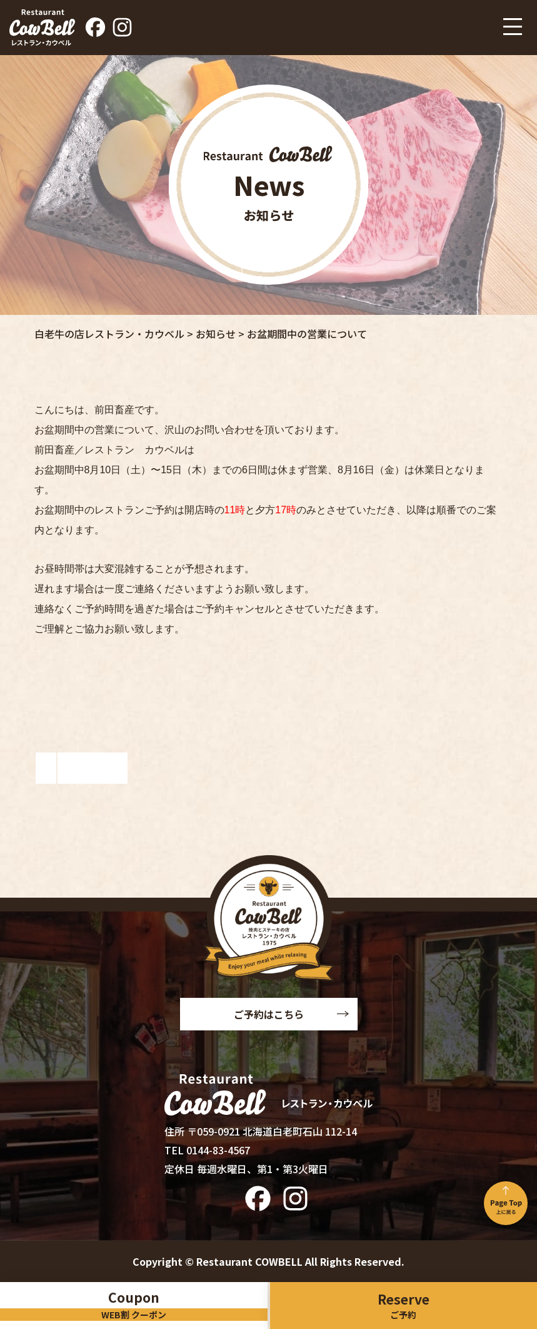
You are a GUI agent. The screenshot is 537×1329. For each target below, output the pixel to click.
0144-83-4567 (218, 1149)
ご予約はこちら (269, 1014)
